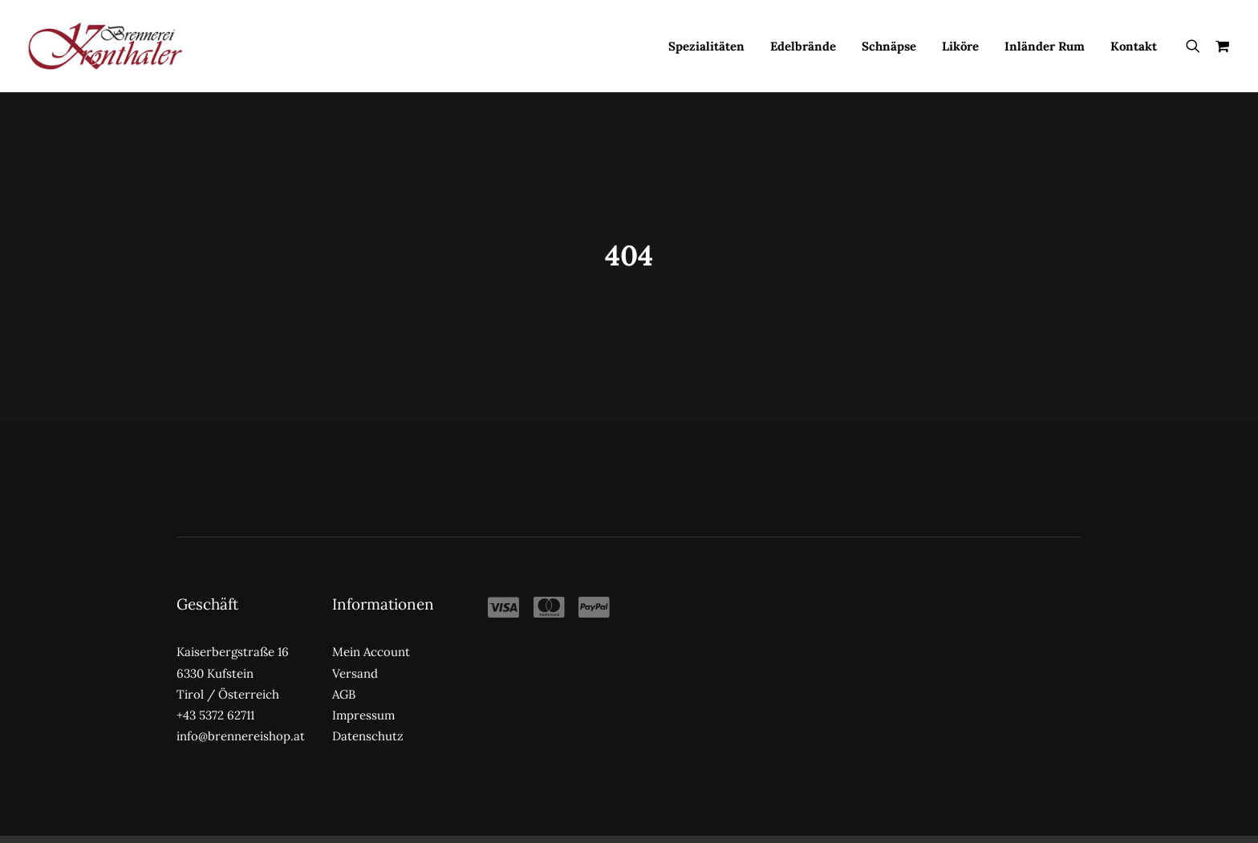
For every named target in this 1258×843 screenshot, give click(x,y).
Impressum (363, 687)
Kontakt (1133, 46)
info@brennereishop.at (241, 707)
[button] (1196, 45)
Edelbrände (803, 46)
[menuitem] (706, 45)
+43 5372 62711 (215, 687)
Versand (355, 644)
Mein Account (371, 623)
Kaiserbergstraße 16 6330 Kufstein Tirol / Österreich (233, 645)
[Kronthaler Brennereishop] (104, 46)
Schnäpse (889, 46)
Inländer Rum (1044, 46)
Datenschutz (368, 707)
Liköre (960, 46)
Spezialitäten (706, 46)
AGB (343, 666)
